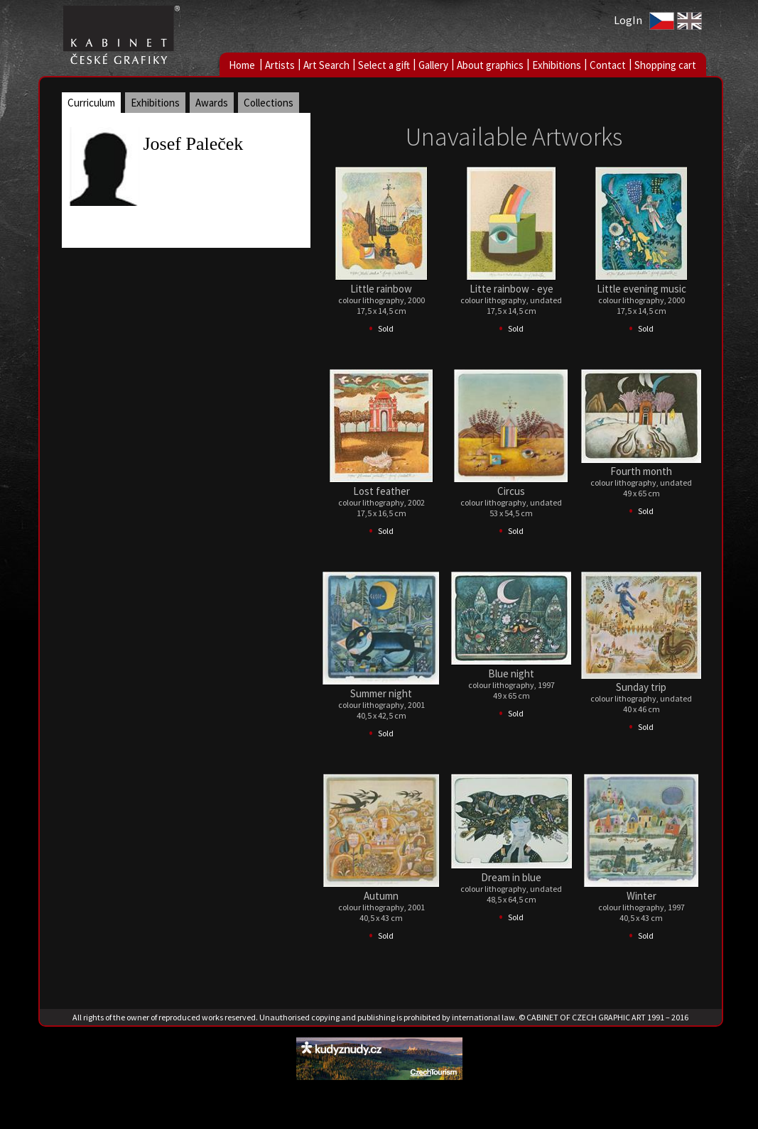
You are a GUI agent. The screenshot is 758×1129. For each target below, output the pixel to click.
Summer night (381, 693)
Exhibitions (556, 65)
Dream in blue (511, 877)
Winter (641, 895)
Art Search (326, 65)
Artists (280, 65)
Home (242, 65)
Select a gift (384, 65)
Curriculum (91, 102)
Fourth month (641, 471)
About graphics (490, 65)
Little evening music (641, 288)
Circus (511, 491)
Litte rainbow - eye (511, 288)
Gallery (433, 65)
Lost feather (381, 491)
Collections (268, 102)
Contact (608, 65)
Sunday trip (641, 687)
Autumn (381, 895)
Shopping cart (665, 65)
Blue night (511, 673)
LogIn (628, 20)
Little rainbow (381, 288)
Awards (211, 102)
